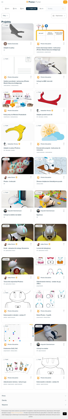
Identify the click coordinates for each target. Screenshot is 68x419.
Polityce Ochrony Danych (17, 412)
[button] (34, 396)
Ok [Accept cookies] (65, 413)
